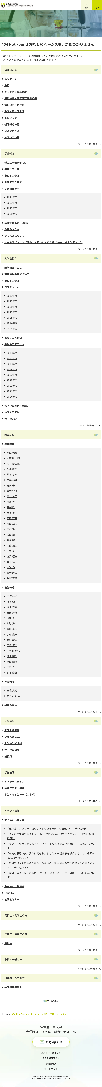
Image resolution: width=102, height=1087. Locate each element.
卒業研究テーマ (13, 188)
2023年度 (12, 202)
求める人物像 (11, 175)
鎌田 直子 (12, 518)
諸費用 (8, 756)
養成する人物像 (13, 182)
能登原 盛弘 (13, 650)
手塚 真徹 (12, 578)
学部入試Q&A (12, 737)
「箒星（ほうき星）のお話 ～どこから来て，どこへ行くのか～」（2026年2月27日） (51, 875)
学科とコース (11, 169)
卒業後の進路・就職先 (16, 223)
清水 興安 (12, 607)
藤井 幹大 (12, 573)
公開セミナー (11, 899)
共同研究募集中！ (14, 987)
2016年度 (12, 353)
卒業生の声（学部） (15, 788)
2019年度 (12, 295)
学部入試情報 (11, 730)
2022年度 (12, 208)
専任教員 (9, 444)
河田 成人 (12, 523)
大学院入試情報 (13, 743)
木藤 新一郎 (13, 458)
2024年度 (12, 197)
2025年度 (12, 328)
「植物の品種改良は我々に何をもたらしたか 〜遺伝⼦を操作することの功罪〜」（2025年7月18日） (52, 855)
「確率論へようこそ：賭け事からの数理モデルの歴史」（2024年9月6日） (48, 828)
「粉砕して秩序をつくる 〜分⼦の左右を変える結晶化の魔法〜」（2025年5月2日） (51, 846)
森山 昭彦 (12, 661)
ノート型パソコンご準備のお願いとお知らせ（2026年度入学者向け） (43, 242)
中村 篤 (11, 529)
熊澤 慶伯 (12, 469)
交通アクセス (11, 130)
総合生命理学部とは (15, 162)
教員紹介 (9, 435)
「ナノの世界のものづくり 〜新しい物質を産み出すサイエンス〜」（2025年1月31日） (51, 836)
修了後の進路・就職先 (16, 406)
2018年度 (12, 364)
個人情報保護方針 (51, 1058)
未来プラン (10, 118)
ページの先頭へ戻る (88, 143)
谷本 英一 (12, 618)
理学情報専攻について (16, 274)
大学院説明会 (11, 750)
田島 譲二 (12, 645)
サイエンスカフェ (14, 819)
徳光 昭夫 (12, 556)
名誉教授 (9, 587)
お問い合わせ (11, 137)
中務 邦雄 (12, 480)
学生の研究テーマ (14, 344)
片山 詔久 (12, 545)
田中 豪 (11, 551)
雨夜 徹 (11, 512)
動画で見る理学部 (14, 111)
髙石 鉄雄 (12, 672)
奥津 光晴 (12, 452)
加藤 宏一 (12, 634)
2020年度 (12, 301)
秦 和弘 (11, 562)
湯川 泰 (11, 485)
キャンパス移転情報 (15, 92)
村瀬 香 (11, 502)
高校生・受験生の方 (15, 915)
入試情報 (9, 721)
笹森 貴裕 (12, 690)
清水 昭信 (12, 656)
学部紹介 (9, 153)
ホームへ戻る (53, 1000)
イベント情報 (12, 810)
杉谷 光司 (12, 667)
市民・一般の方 (13, 959)
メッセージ (10, 79)
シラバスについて (14, 236)
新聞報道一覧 (11, 124)
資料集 (8, 943)
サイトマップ (51, 1068)
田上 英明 (12, 496)
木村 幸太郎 (13, 463)
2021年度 (12, 213)
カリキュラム (11, 229)
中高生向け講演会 (14, 886)
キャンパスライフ (14, 781)
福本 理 (11, 601)
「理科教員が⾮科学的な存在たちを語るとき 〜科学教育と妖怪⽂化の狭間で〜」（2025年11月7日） (52, 865)
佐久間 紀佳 (13, 696)
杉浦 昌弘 (12, 596)
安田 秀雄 (12, 612)
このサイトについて (51, 1052)
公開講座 (9, 893)
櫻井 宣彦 (12, 491)
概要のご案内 (12, 70)
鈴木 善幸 (12, 474)
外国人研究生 (11, 412)
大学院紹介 (10, 258)
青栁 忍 (11, 507)
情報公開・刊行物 (14, 105)
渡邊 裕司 (12, 540)
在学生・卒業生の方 (15, 934)
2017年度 (12, 358)
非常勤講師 (10, 705)
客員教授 (9, 681)
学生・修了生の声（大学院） (20, 794)
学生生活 (9, 772)
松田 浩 (11, 534)
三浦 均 (11, 567)
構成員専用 (51, 1063)
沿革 (6, 85)
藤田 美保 (12, 629)
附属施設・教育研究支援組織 (20, 98)
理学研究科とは (13, 267)
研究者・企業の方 (14, 978)
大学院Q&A (10, 418)
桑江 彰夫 (12, 639)
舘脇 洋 (11, 623)
